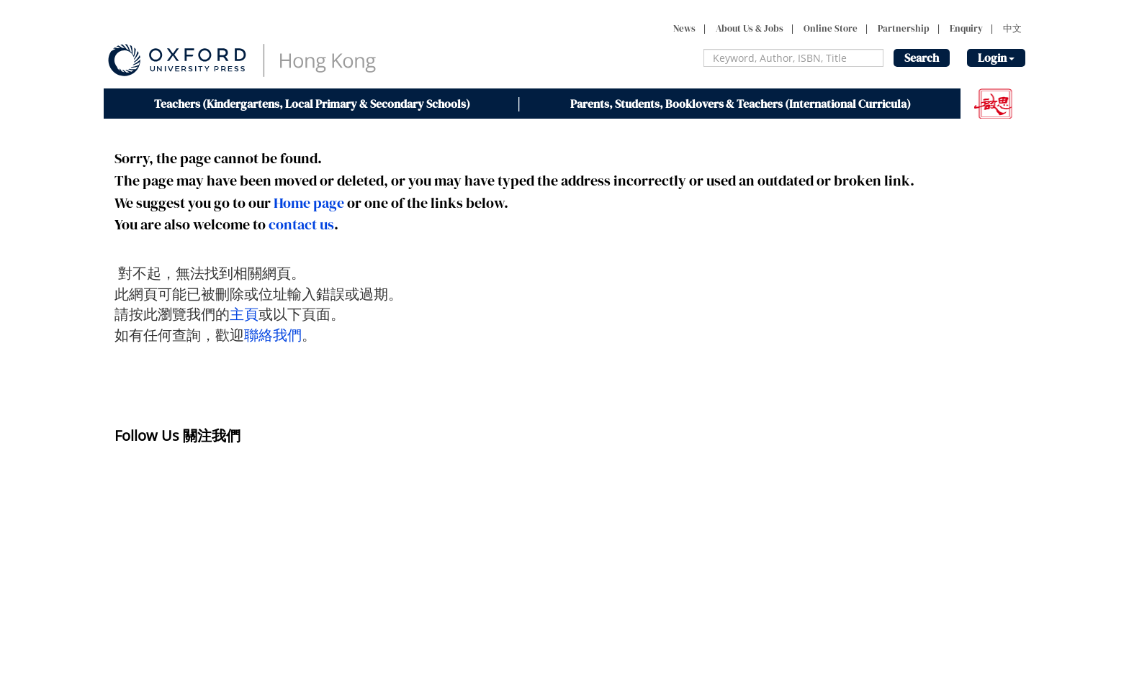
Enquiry (966, 28)
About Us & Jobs (749, 28)
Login (996, 57)
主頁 (244, 314)
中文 (1012, 28)
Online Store (831, 28)
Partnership (904, 28)
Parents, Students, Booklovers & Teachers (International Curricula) (740, 103)
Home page (309, 203)
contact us (301, 224)
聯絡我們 (273, 334)
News (684, 28)
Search (921, 57)
